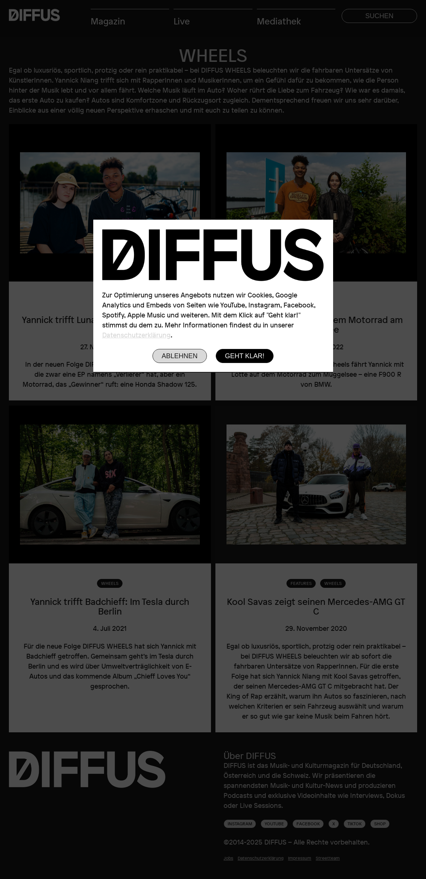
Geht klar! (245, 356)
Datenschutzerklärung (136, 334)
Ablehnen (180, 356)
